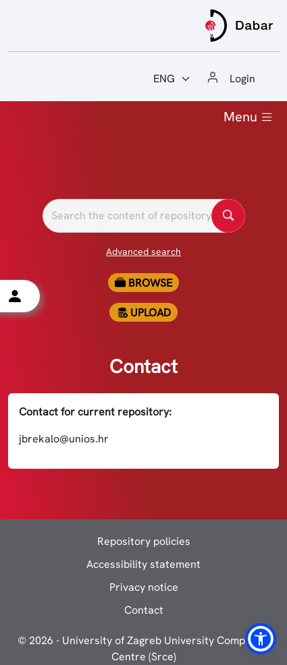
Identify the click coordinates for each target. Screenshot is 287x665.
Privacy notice (143, 587)
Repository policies (143, 541)
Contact (143, 610)
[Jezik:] (172, 79)
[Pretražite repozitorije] (144, 216)
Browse (143, 283)
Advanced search (143, 251)
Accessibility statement (143, 564)
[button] (260, 639)
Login (242, 78)
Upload (144, 313)
